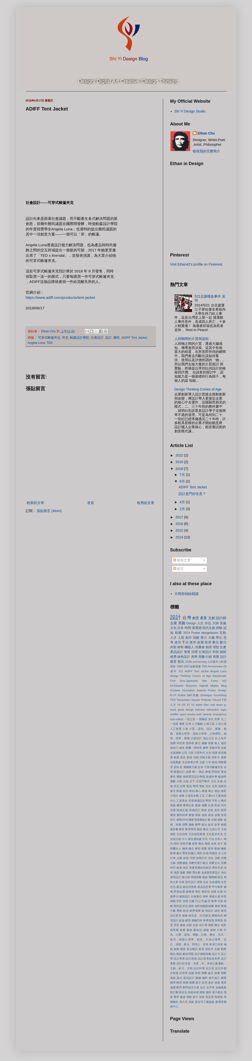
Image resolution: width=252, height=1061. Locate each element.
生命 (205, 882)
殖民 (199, 853)
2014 (179, 537)
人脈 (185, 728)
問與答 (216, 771)
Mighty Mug (219, 685)
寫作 (185, 791)
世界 (217, 719)
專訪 (217, 791)
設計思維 (191, 958)
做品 (224, 743)
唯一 (195, 771)
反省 (200, 767)
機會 (224, 848)
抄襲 (217, 815)
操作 (193, 642)
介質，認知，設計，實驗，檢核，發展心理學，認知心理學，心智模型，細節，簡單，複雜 (198, 733)
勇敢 (224, 757)
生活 (173, 886)
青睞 (189, 996)
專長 (224, 791)
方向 (205, 839)
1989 (180, 666)
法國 (179, 858)
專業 (204, 791)
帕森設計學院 (79, 337)
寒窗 (179, 791)
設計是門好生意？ (192, 494)
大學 (179, 781)
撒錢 (191, 824)
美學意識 (208, 920)
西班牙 (209, 949)
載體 (224, 977)
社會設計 (97, 337)
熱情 (208, 647)
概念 (191, 848)
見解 (217, 949)
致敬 (211, 925)
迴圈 (192, 982)
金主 (202, 987)
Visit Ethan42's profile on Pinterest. (196, 264)
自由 (195, 925)
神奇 (205, 896)
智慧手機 (185, 843)
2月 (183, 509)
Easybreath (220, 675)
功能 (196, 757)
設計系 (210, 968)
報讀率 (222, 776)
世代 (211, 719)
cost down (216, 704)
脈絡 (183, 925)
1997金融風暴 (192, 666)
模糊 (217, 848)
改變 (200, 642)
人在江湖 (221, 723)
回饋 (196, 637)
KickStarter (177, 685)
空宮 (179, 901)
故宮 (211, 824)
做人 (217, 743)
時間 (188, 628)
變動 (224, 973)
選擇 (224, 982)
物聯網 (213, 877)
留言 (178, 569)
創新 (176, 757)
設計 (108, 337)
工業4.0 (210, 795)
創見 (183, 757)
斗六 (184, 839)
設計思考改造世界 (209, 958)
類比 (181, 661)
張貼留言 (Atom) (49, 511)
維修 (185, 915)
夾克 (65, 337)
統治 (186, 910)
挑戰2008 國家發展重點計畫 (193, 819)
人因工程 (209, 723)
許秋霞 (174, 973)
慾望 (224, 810)
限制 (202, 992)
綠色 (217, 910)
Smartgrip (206, 695)
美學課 (219, 920)
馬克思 (209, 996)
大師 (215, 623)
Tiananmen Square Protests (194, 699)
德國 (204, 805)
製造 (183, 949)
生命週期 (214, 882)
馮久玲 (183, 1001)
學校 (202, 786)
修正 (198, 743)
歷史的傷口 (189, 853)
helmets (200, 709)
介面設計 (196, 738)
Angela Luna (36, 343)
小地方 (174, 795)
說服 (191, 973)
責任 (179, 977)
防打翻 (174, 992)
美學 (194, 657)
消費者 (199, 647)
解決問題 (188, 953)
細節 (223, 652)
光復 (223, 747)
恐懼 (173, 810)
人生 (200, 623)
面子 (195, 996)
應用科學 (182, 815)
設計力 (216, 953)
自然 (189, 925)
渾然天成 (217, 867)
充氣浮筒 (214, 747)
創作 (188, 637)
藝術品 (197, 929)
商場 (208, 771)
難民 (116, 337)
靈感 (183, 996)
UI (179, 704)
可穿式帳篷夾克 (49, 337)
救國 (224, 824)
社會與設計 (183, 896)
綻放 (181, 920)
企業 (173, 623)
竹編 (204, 901)
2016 (179, 524)
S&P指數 (193, 695)
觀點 (179, 953)
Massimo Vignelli (197, 685)
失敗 (220, 781)
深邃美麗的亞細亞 (200, 867)
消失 (211, 858)
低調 (173, 743)
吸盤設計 (179, 771)
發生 (198, 891)
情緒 (204, 810)
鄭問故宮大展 (191, 987)
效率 (217, 824)
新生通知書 (195, 839)
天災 (213, 781)
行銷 (208, 657)
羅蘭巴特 (197, 920)
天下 (192, 781)
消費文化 (214, 862)
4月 (183, 502)
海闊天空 (201, 858)
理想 (216, 647)
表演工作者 (216, 944)
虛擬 (206, 929)
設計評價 (220, 968)
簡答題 (178, 906)
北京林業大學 (190, 762)
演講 (176, 872)
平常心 (216, 800)
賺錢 (198, 977)
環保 (199, 882)
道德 (217, 982)
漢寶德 (196, 628)
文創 (211, 618)
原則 (176, 767)
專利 (192, 791)
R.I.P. (173, 695)
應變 (191, 815)
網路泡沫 (217, 915)
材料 (180, 647)
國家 (179, 776)
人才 (173, 637)
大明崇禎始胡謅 (186, 594)
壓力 (204, 637)
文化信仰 (182, 834)
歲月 (179, 853)
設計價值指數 (203, 953)
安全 (208, 786)
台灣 (186, 617)
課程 (198, 973)
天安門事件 (203, 781)
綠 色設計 (208, 910)
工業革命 (181, 800)
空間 (185, 901)
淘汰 (185, 867)
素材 (217, 906)
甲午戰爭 (217, 886)
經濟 (173, 657)
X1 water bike (200, 704)
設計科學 (199, 968)
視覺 (216, 657)
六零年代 (199, 752)
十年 (208, 762)
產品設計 (176, 652)
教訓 (199, 829)
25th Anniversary (212, 666)
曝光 (201, 843)
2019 (179, 462)
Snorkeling (220, 695)
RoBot (181, 695)
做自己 (174, 747)
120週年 (213, 661)
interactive (212, 709)
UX (184, 704)
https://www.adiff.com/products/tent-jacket (60, 297)
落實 (183, 929)
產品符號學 (189, 886)
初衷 (214, 752)
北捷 (202, 762)
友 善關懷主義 (188, 767)
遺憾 (173, 987)
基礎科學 (211, 776)
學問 (195, 786)
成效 (211, 815)
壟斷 (173, 781)
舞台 (217, 925)
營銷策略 (196, 877)
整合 (205, 829)
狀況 (220, 877)
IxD (224, 680)
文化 (173, 628)
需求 (176, 996)
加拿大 (216, 757)
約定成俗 (188, 906)
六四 (190, 752)
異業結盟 (179, 891)
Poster (195, 633)
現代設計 (190, 882)
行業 (220, 929)
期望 (207, 843)
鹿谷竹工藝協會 (205, 1001)
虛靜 (213, 929)
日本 (180, 628)
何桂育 (181, 743)
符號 (220, 901)
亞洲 (188, 723)
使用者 (190, 743)
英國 (181, 623)
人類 (181, 637)
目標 (194, 652)
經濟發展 (195, 910)
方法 (211, 839)
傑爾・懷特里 (193, 747)
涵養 (179, 867)
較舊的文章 (145, 503)
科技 (216, 652)
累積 (179, 910)
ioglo (224, 709)
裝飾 (176, 949)
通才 (198, 982)
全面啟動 (175, 752)
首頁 (90, 503)
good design (186, 709)
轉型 (179, 982)
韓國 (178, 633)
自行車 (203, 925)
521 (181, 671)
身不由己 (214, 977)
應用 (173, 815)
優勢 (205, 747)
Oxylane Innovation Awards (188, 690)
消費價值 (182, 862)
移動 (173, 901)
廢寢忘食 (188, 805)
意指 (210, 810)
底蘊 (173, 805)
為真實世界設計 (210, 872)
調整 (204, 973)
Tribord (216, 699)
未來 (214, 843)
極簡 (185, 848)
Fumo (214, 680)
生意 (223, 882)
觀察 (224, 949)
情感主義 (182, 810)
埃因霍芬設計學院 (194, 776)
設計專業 (179, 958)
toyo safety (176, 719)
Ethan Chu (206, 133)
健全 (182, 747)
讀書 (217, 973)
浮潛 (192, 858)
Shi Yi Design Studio (189, 111)
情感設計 (194, 810)
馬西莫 (219, 996)
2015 (179, 530)
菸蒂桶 (174, 929)
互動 (223, 633)
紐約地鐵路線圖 (204, 906)
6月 (183, 481)
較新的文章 (35, 503)
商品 (201, 771)
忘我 (211, 805)
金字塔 (210, 987)
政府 (208, 642)
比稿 (205, 853)
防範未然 (193, 992)
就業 (181, 795)
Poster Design (217, 690)
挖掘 (214, 819)
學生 (219, 637)
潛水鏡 (196, 872)
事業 (182, 723)
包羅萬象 (175, 762)
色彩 (224, 925)
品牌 (189, 771)
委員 (189, 786)
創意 (195, 618)
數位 (215, 642)
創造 (189, 757)
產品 (179, 886)
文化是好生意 (214, 834)
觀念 (173, 953)
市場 (191, 800)
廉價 (179, 805)
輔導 (173, 982)
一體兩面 (201, 719)
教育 (181, 829)
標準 (211, 848)
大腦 (211, 637)
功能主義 (205, 757)
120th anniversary (196, 661)
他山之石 (208, 738)
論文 (211, 973)
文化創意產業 (197, 834)
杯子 (220, 843)
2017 (179, 517)
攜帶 (198, 824)
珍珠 (181, 882)
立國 (191, 901)
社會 (220, 891)
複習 (201, 949)
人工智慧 (176, 728)
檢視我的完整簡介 (206, 151)
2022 (179, 455)
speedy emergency (214, 714)
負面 (173, 977)
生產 (223, 647)
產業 (203, 618)
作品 (208, 623)
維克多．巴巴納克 (200, 915)
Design (191, 623)
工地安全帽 (192, 795)
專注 (211, 791)
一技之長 (189, 719)
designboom (209, 633)
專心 (198, 791)
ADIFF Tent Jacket (134, 337)
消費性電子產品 (198, 862)
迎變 (185, 982)
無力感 (186, 877)
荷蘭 (201, 657)
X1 (188, 704)
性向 (224, 805)
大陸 (186, 781)
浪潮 (186, 858)
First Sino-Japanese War (188, 680)
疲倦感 (190, 891)
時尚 (176, 843)
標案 (204, 848)
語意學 (183, 973)
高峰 (191, 1001)
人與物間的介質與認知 (191, 339)
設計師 (221, 618)
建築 (198, 805)
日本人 (219, 839)
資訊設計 (188, 977)
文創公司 (214, 829)
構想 (198, 848)
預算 (202, 996)
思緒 (217, 805)
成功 (177, 642)
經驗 (219, 628)
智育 (195, 843)
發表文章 (182, 560)
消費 (217, 858)
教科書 (174, 829)
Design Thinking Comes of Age (197, 389)
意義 (223, 623)
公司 (184, 752)
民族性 (213, 853)
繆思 (188, 920)
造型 (204, 982)
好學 (183, 786)
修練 (204, 743)
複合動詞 (192, 949)
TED (50, 343)
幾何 (223, 800)
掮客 (220, 819)
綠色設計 (183, 657)
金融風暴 (221, 987)
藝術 (189, 929)
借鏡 (211, 743)
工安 (202, 795)
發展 (187, 652)
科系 (223, 896)
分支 (208, 752)
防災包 (183, 992)
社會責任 (196, 896)
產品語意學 (204, 886)
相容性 (206, 891)
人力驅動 (197, 723)
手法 (185, 642)
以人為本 (220, 738)
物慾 (205, 877)
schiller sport (178, 714)
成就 (204, 815)
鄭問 (179, 987)
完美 (214, 786)
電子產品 (217, 992)
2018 (179, 469)
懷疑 (198, 815)
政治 (204, 824)
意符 (217, 810)
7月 (183, 475)
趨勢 (205, 977)
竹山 (198, 901)
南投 (214, 762)
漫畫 (182, 872)
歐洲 (173, 853)
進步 (211, 982)
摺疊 (185, 824)
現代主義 (208, 628)
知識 (213, 891)
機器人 (189, 647)
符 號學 (212, 901)
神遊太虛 (214, 896)
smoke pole (194, 714)
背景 (176, 925)
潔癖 (189, 872)
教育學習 (190, 829)
